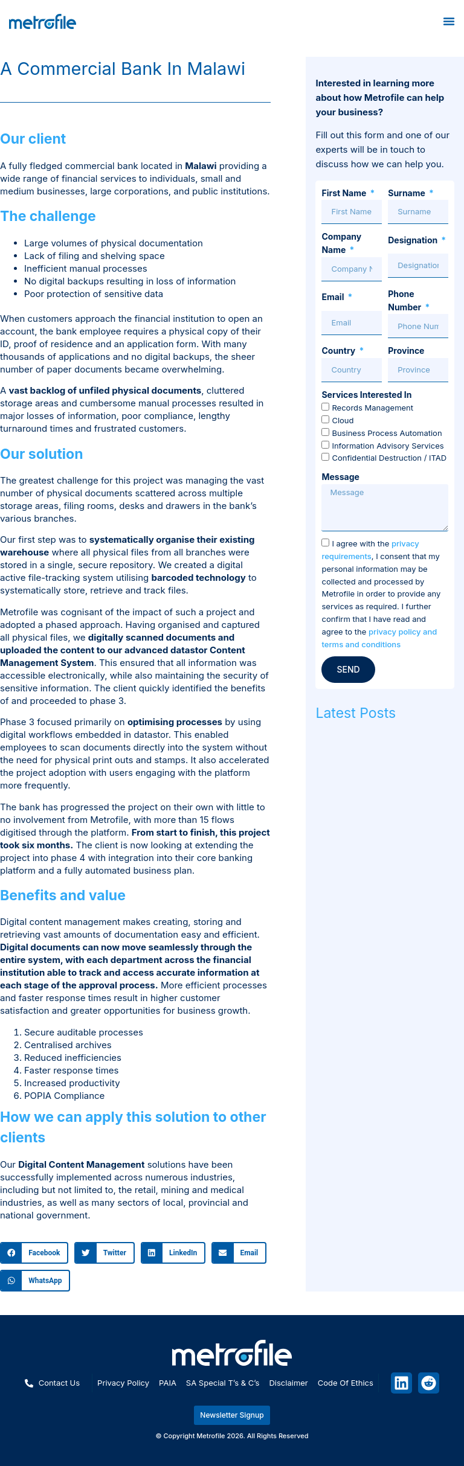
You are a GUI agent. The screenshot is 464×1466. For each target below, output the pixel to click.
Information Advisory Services (387, 445)
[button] (34, 1253)
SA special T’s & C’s (223, 1383)
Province (406, 350)
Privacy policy (123, 1383)
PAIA (167, 1383)
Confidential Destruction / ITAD (389, 458)
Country (339, 350)
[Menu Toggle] (449, 21)
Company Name (341, 243)
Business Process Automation (387, 433)
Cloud (342, 420)
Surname (407, 193)
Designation (413, 240)
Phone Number (405, 300)
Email (333, 297)
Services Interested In (366, 394)
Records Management (372, 408)
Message (340, 477)
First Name (344, 193)
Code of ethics (345, 1383)
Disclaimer (288, 1383)
